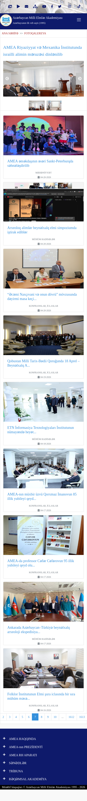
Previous (7, 79)
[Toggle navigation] (79, 19)
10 (55, 717)
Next (80, 79)
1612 (71, 717)
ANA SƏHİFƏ (10, 33)
